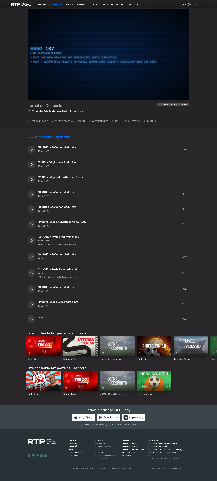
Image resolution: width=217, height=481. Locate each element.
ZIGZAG (94, 4)
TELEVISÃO (74, 446)
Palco (114, 4)
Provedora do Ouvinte (133, 449)
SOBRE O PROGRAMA (63, 121)
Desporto (81, 4)
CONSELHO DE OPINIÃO (158, 446)
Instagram (37, 455)
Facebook (29, 455)
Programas (55, 4)
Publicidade (132, 468)
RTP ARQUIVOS (75, 453)
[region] (108, 54)
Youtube (41, 455)
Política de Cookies (98, 468)
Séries (69, 4)
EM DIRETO (100, 443)
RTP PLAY (99, 440)
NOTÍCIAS (73, 440)
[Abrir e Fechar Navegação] (203, 4)
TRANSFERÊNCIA (131, 121)
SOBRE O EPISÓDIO (38, 121)
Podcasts (126, 4)
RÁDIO (71, 449)
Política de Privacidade (78, 468)
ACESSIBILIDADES (98, 121)
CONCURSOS (101, 452)
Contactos (101, 458)
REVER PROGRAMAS (103, 446)
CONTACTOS (127, 440)
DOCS (105, 4)
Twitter (33, 455)
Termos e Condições (117, 468)
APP (138, 4)
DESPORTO (74, 443)
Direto (42, 4)
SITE (81, 121)
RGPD (150, 456)
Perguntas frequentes (106, 455)
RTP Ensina (74, 456)
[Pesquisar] (196, 4)
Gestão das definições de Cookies (164, 459)
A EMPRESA (153, 440)
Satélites (126, 456)
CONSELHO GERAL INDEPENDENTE (162, 443)
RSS (115, 121)
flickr (45, 455)
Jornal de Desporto (45, 105)
